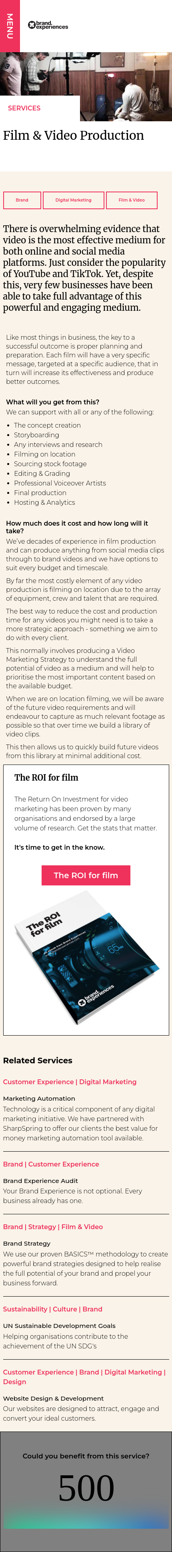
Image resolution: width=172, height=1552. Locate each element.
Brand (22, 200)
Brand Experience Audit (40, 1181)
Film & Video (132, 200)
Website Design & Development (53, 1398)
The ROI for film (86, 875)
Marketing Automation (39, 1098)
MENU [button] (10, 26)
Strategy (42, 1227)
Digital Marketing (74, 200)
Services (24, 108)
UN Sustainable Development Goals (59, 1326)
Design (14, 1382)
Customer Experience (38, 1082)
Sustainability (25, 1309)
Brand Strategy (27, 1243)
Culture (65, 1309)
